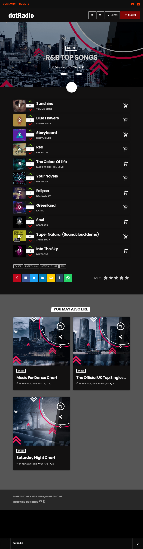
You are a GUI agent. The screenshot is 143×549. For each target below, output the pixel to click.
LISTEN (112, 15)
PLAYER (130, 15)
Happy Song (31, 295)
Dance (71, 74)
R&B (63, 295)
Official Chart (49, 295)
